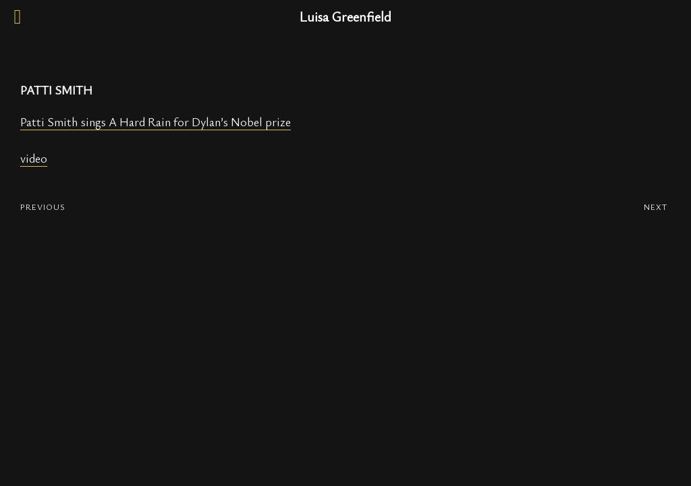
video (33, 158)
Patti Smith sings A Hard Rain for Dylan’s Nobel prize (155, 121)
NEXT (655, 206)
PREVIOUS (42, 206)
